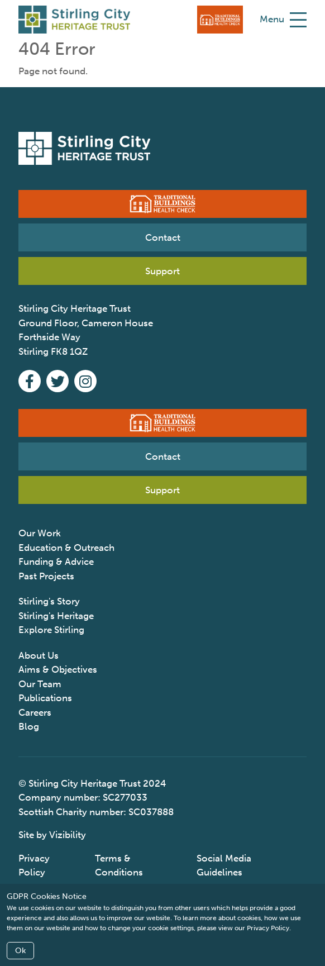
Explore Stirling (51, 629)
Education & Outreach (66, 547)
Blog (28, 726)
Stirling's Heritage (56, 615)
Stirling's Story (49, 601)
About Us (38, 655)
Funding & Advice (56, 561)
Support (162, 271)
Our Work (39, 533)
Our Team (39, 683)
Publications (45, 697)
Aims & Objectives (57, 669)
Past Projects (46, 576)
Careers (34, 712)
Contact (162, 237)
